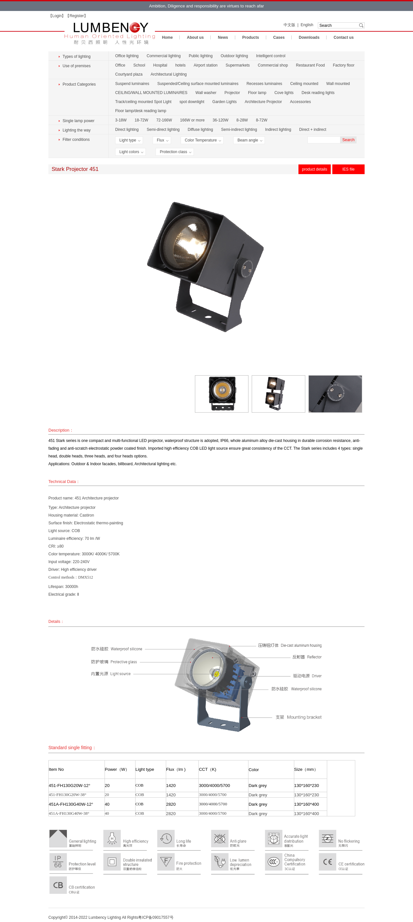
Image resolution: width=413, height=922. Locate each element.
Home (167, 37)
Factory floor (344, 65)
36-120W (220, 120)
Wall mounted (338, 83)
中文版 (289, 25)
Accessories (300, 102)
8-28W (242, 120)
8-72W (261, 120)
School (139, 65)
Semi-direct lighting (163, 129)
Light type (129, 140)
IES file (348, 169)
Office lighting (127, 56)
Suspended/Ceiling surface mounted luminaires (197, 83)
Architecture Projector (263, 102)
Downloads (309, 37)
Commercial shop (273, 65)
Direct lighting (127, 129)
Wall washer (206, 92)
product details (314, 169)
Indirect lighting (278, 129)
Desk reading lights (318, 92)
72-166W (164, 120)
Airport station (205, 65)
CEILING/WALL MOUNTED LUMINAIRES (151, 92)
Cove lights (283, 92)
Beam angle (249, 140)
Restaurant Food (310, 65)
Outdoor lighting (234, 56)
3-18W (120, 120)
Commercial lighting (164, 56)
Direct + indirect (312, 129)
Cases (279, 37)
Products (250, 37)
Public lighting (201, 56)
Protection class (175, 152)
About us (195, 37)
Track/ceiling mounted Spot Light (143, 102)
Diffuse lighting (200, 129)
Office (120, 65)
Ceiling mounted (304, 83)
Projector (232, 92)
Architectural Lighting (169, 74)
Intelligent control (271, 56)
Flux (162, 140)
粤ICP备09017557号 (155, 917)
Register (76, 16)
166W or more (192, 120)
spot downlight (191, 102)
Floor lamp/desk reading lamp (140, 111)
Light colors (131, 152)
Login (57, 16)
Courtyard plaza (129, 74)
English (307, 25)
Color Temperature (203, 140)
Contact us (344, 37)
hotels (180, 65)
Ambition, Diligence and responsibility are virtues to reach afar (206, 6)
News (223, 37)
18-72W (141, 120)
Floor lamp (257, 92)
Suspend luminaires (132, 83)
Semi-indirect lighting (239, 129)
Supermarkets (238, 65)
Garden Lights (224, 102)
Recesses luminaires (264, 83)
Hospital (160, 65)
